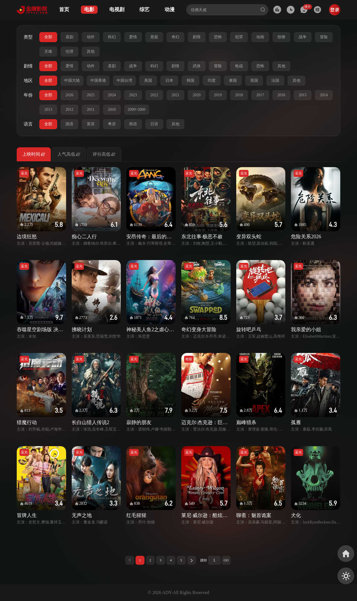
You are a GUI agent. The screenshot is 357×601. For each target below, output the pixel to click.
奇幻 (175, 37)
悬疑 (154, 37)
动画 (260, 37)
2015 (303, 95)
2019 (218, 95)
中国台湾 (124, 80)
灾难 (48, 51)
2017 (260, 95)
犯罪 (239, 37)
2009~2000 (137, 109)
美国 (148, 80)
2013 (48, 109)
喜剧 (69, 37)
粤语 (112, 124)
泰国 (233, 80)
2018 (239, 95)
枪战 (239, 66)
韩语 (133, 124)
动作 (91, 37)
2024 (112, 95)
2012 (69, 109)
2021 (175, 95)
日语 (154, 124)
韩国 (190, 80)
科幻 (112, 37)
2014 (324, 95)
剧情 (197, 37)
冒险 (324, 37)
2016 (281, 95)
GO (226, 560)
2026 (69, 95)
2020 (197, 95)
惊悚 (281, 37)
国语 (69, 124)
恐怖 (218, 37)
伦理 (69, 51)
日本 (169, 80)
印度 (212, 80)
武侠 (197, 66)
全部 (48, 37)
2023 (133, 95)
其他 (91, 51)
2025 (91, 95)
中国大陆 (72, 80)
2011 (90, 109)
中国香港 (98, 80)
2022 (154, 95)
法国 (275, 80)
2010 (112, 109)
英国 (254, 80)
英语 (91, 124)
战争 (303, 37)
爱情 (133, 37)
